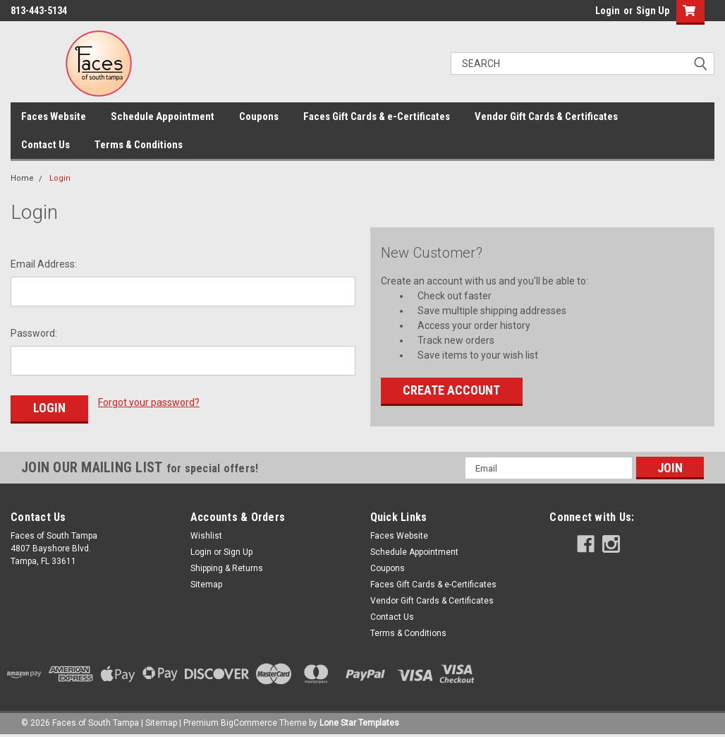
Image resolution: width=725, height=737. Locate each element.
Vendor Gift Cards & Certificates (546, 116)
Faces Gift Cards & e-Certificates (376, 116)
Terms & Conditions (139, 144)
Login (607, 10)
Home (22, 178)
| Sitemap (159, 723)
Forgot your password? (149, 402)
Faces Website (53, 116)
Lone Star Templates (359, 723)
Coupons (259, 116)
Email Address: (44, 264)
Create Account (451, 390)
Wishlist (206, 536)
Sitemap (206, 584)
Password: (34, 333)
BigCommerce (249, 723)
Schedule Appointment (162, 116)
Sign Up (652, 10)
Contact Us (45, 144)
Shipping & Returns (226, 568)
